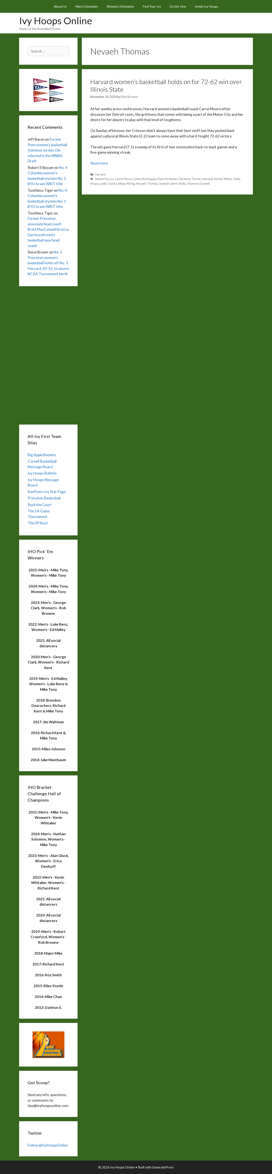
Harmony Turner (190, 179)
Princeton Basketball (44, 498)
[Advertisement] (48, 354)
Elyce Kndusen (167, 179)
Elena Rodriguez (145, 179)
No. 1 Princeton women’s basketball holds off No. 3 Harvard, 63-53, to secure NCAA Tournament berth (48, 263)
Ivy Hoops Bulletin (42, 473)
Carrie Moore (124, 179)
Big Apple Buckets (42, 455)
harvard (207, 179)
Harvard (100, 174)
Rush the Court (40, 504)
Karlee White (223, 179)
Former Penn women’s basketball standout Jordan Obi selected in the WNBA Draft (47, 150)
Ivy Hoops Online (55, 20)
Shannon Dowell (198, 183)
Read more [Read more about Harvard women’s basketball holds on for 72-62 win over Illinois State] (99, 163)
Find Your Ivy (152, 6)
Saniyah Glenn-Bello (172, 183)
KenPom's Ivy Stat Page (47, 491)
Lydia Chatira (108, 183)
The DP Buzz (38, 523)
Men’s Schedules (86, 6)
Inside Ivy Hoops (206, 6)
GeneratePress (163, 1167)
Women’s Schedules (120, 6)
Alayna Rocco (104, 179)
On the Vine (178, 6)
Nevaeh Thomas (147, 183)
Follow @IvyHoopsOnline (48, 1145)
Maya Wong (126, 183)
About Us (60, 6)
